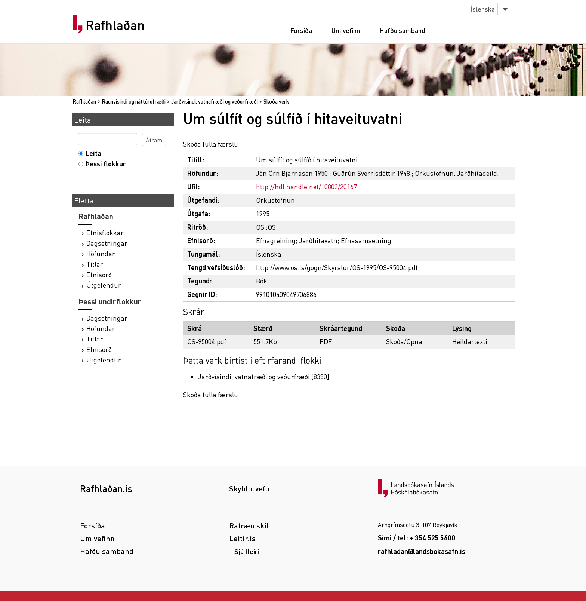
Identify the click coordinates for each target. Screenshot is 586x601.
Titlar (94, 264)
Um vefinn (345, 30)
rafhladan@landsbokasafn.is (421, 551)
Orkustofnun (275, 200)
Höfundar (100, 253)
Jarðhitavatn (318, 240)
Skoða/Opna (404, 341)
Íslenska (482, 8)
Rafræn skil (249, 525)
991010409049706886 (286, 294)
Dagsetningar (106, 243)
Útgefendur (103, 284)
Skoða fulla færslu (210, 143)
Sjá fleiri (246, 551)
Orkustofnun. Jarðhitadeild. (457, 173)
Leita (91, 153)
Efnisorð (99, 274)
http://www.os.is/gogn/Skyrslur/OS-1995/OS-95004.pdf (337, 267)
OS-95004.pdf (206, 341)
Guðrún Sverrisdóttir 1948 (371, 173)
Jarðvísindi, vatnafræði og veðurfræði (214, 101)
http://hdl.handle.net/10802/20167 (306, 186)
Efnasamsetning (366, 240)
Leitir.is (242, 538)
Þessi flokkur (104, 163)
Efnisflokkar (105, 232)
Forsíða (301, 30)
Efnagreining (276, 240)
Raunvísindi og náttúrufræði (134, 101)
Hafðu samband (402, 30)
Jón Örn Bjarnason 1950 (292, 173)
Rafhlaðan (115, 25)
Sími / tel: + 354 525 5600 (416, 537)
